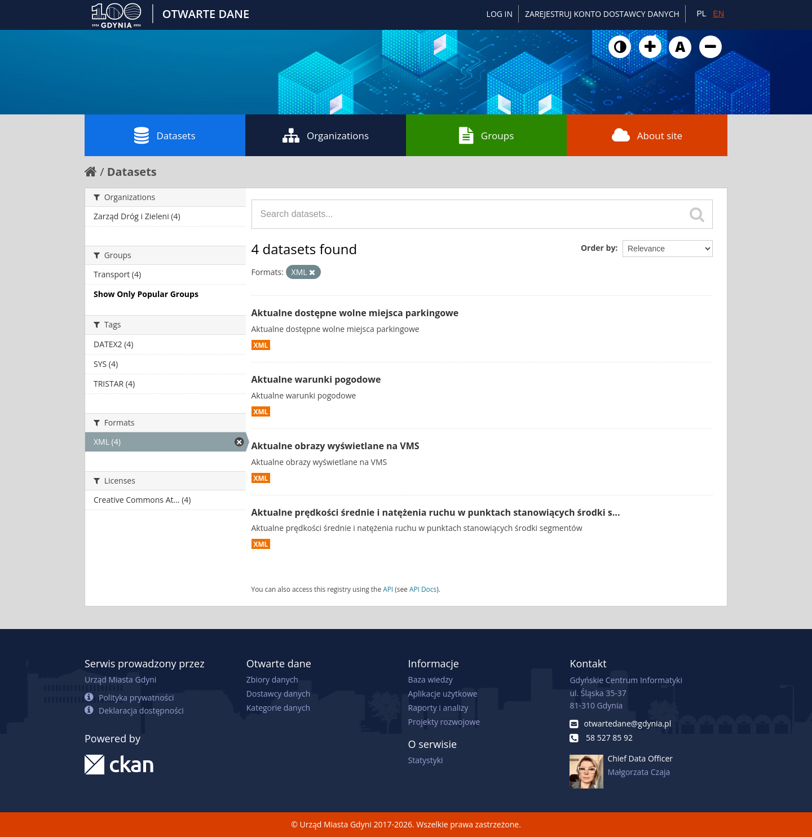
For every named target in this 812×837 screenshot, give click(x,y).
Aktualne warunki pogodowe (316, 379)
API (388, 589)
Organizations (326, 135)
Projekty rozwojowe (444, 721)
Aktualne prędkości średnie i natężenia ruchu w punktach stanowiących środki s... (435, 512)
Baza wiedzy (430, 679)
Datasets (164, 135)
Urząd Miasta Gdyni (120, 679)
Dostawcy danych (278, 693)
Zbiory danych (272, 679)
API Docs (422, 589)
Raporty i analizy (438, 707)
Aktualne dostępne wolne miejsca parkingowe (355, 313)
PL (701, 13)
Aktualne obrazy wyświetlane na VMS (335, 446)
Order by (598, 247)
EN (718, 13)
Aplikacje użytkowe (443, 693)
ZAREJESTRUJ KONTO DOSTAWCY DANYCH (602, 13)
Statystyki (425, 760)
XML (261, 344)
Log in (500, 13)
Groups (486, 135)
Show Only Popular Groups (146, 294)
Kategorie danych (278, 707)
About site (647, 135)
